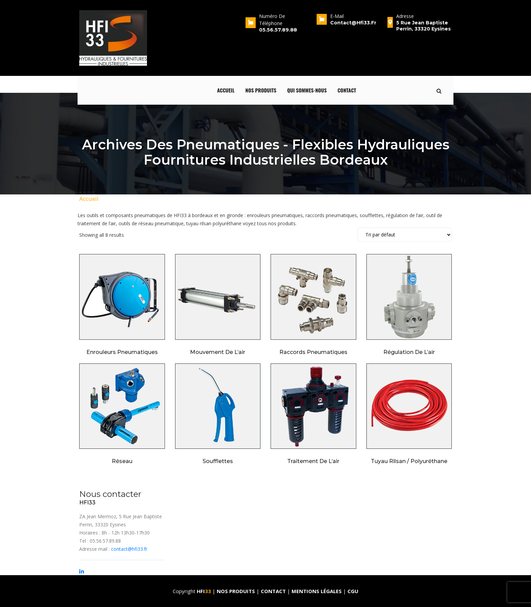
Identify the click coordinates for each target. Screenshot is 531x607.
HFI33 (87, 502)
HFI (204, 591)
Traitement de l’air (313, 461)
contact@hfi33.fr (129, 549)
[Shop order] (405, 235)
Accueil (226, 90)
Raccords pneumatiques (313, 352)
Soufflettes (218, 461)
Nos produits (261, 90)
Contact (347, 90)
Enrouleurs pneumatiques (122, 352)
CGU (352, 591)
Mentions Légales (317, 591)
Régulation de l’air (409, 352)
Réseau (122, 461)
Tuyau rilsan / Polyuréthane (409, 461)
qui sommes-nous (307, 90)
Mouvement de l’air (217, 352)
